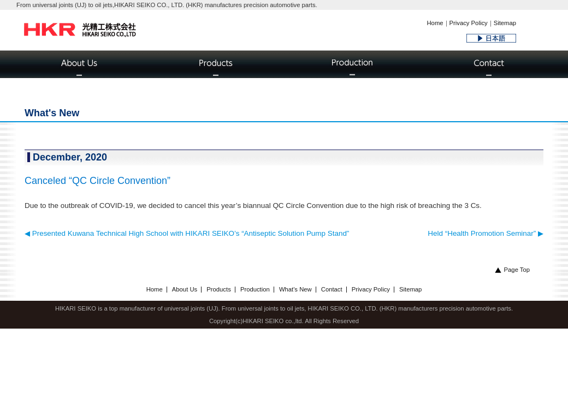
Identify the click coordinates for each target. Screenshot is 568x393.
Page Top (512, 269)
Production (255, 289)
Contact (331, 289)
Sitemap (505, 23)
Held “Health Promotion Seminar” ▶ (485, 233)
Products (218, 289)
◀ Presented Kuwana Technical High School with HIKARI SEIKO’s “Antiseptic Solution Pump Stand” (187, 233)
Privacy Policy (468, 23)
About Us (184, 289)
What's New (295, 289)
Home (435, 23)
